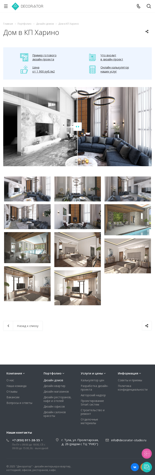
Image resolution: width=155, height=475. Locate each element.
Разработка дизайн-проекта (94, 387)
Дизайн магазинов (56, 391)
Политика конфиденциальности (133, 387)
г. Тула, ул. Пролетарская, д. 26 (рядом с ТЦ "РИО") (80, 442)
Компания (14, 373)
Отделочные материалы (89, 421)
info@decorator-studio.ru (128, 440)
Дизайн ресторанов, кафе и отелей (57, 399)
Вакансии (12, 397)
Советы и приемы (130, 380)
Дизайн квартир (54, 386)
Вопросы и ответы (19, 403)
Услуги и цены (92, 373)
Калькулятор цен (92, 380)
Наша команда (16, 386)
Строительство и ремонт (93, 412)
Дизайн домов (53, 380)
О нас (10, 380)
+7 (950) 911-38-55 (26, 440)
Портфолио (53, 373)
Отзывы (11, 391)
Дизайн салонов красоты (55, 414)
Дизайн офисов (54, 406)
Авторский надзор (93, 395)
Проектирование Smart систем (92, 402)
